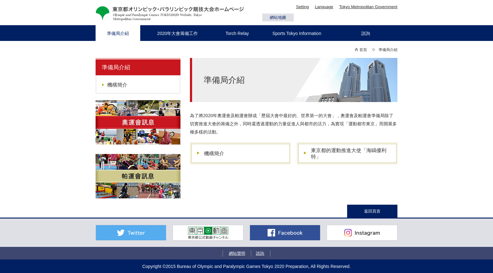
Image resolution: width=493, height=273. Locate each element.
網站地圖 (278, 17)
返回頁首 (372, 211)
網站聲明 (237, 253)
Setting (302, 6)
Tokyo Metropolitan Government (368, 6)
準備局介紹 (116, 67)
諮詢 (260, 253)
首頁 (363, 50)
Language (324, 6)
